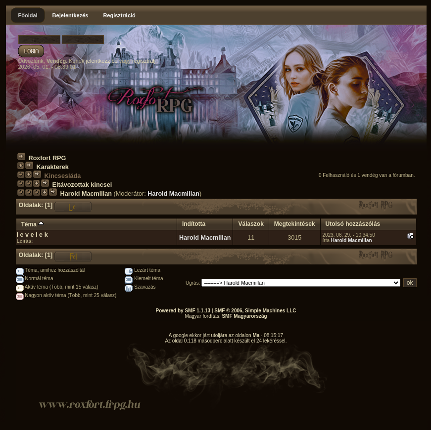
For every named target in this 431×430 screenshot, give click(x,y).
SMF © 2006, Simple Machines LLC (255, 310)
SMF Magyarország (244, 316)
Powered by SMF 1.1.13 (183, 310)
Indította (193, 223)
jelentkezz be (101, 61)
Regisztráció (119, 15)
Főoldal (28, 15)
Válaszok (250, 223)
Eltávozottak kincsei (82, 184)
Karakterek (53, 167)
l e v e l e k (32, 234)
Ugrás (192, 283)
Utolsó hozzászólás (353, 223)
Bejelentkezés (70, 15)
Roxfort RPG (47, 158)
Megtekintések (294, 223)
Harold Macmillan (86, 193)
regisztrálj (143, 61)
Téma (33, 224)
